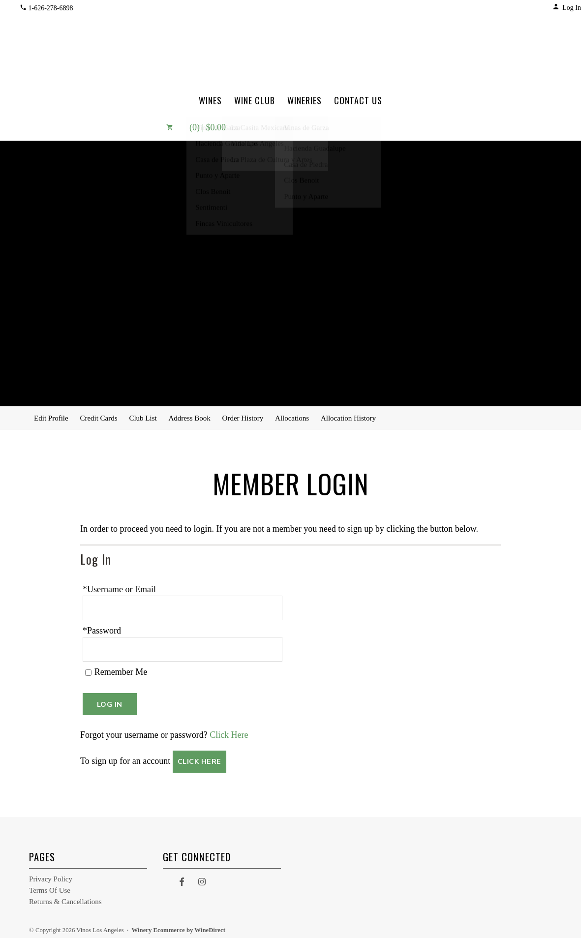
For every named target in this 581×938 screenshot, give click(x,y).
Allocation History (348, 418)
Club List (142, 418)
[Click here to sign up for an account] (199, 759)
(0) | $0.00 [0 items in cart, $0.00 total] (189, 127)
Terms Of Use (49, 887)
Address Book (189, 418)
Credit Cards (98, 418)
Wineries (304, 100)
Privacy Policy (50, 876)
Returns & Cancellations (65, 899)
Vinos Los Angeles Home (290, 43)
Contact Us (358, 100)
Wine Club (254, 100)
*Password (102, 629)
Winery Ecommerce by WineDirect (178, 927)
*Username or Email (119, 589)
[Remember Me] (88, 669)
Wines (210, 100)
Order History (243, 418)
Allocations (292, 418)
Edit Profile (51, 418)
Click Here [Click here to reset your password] (229, 732)
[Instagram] (202, 878)
